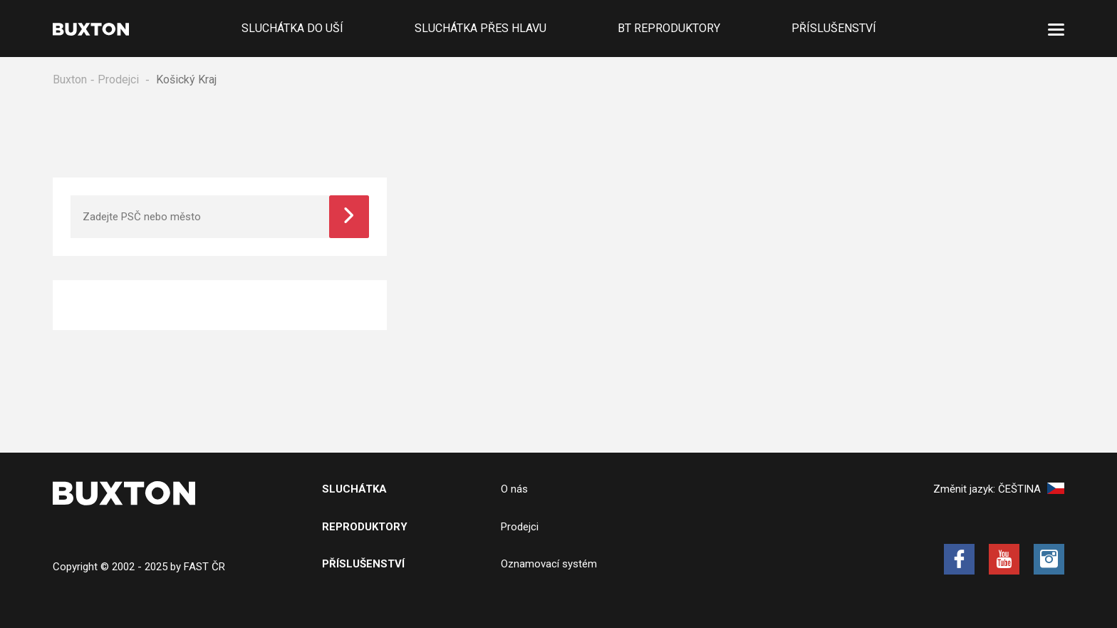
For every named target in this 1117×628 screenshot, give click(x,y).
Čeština (1031, 489)
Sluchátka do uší (292, 28)
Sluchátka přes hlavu (480, 28)
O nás (514, 489)
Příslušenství (833, 28)
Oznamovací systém (549, 563)
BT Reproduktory (669, 28)
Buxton (70, 79)
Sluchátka (354, 489)
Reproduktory (364, 526)
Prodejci (118, 79)
